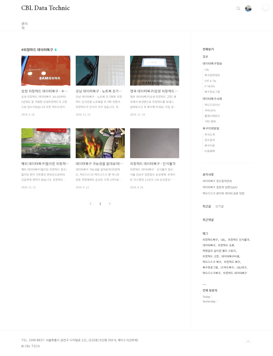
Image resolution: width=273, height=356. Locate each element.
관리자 (26, 23)
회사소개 (210, 134)
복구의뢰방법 (211, 128)
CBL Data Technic (45, 8)
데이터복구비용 (230, 256)
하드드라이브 (212, 105)
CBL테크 (242, 267)
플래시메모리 (212, 116)
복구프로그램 (212, 92)
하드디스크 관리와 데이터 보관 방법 (223, 193)
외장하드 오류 (226, 245)
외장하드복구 (210, 240)
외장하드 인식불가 (238, 240)
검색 (238, 8)
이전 (90, 203)
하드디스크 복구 (212, 262)
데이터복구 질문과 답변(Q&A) (220, 187)
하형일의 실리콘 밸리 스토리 (219, 251)
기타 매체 (210, 121)
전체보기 (208, 49)
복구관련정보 (212, 75)
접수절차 (210, 140)
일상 (205, 56)
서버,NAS (210, 110)
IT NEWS (210, 86)
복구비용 (210, 145)
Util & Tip (210, 81)
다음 (109, 203)
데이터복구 (209, 245)
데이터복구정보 (212, 63)
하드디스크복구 (212, 273)
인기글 (219, 206)
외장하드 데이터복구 (235, 273)
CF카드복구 (227, 267)
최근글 (207, 206)
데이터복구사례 (212, 98)
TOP (248, 341)
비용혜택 (210, 151)
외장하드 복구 (232, 262)
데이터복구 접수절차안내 (217, 181)
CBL (207, 69)
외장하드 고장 (211, 256)
